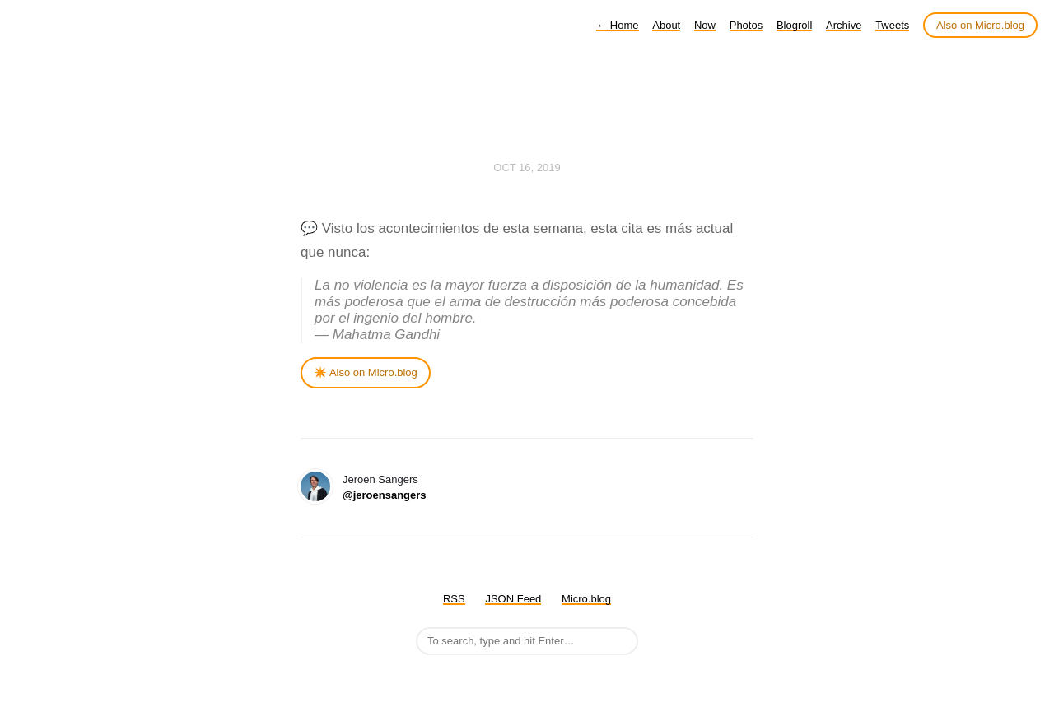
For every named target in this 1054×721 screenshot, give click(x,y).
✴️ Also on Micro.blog (365, 372)
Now (705, 25)
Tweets (892, 25)
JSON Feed (513, 599)
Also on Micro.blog (980, 25)
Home (617, 25)
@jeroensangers (385, 495)
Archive (843, 25)
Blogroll (794, 25)
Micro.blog (586, 599)
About (666, 25)
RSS (454, 599)
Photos (746, 25)
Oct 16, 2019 (526, 167)
